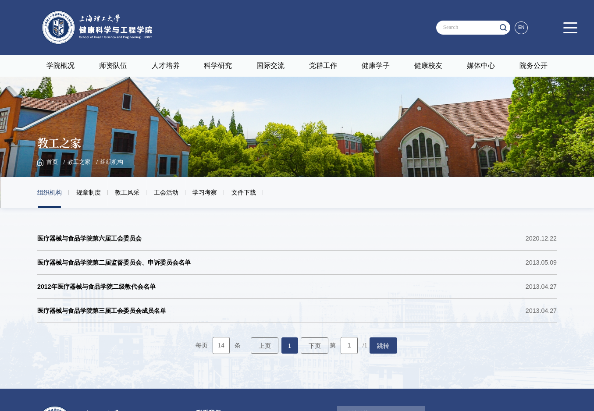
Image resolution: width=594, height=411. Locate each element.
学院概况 (60, 65)
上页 (265, 344)
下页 (315, 344)
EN (522, 27)
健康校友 (428, 65)
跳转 (383, 344)
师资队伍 (113, 65)
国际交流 (270, 65)
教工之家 (77, 162)
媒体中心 (481, 65)
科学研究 (218, 65)
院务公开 (533, 65)
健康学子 (376, 65)
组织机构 (108, 162)
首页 (51, 162)
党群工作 (323, 65)
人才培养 (166, 65)
